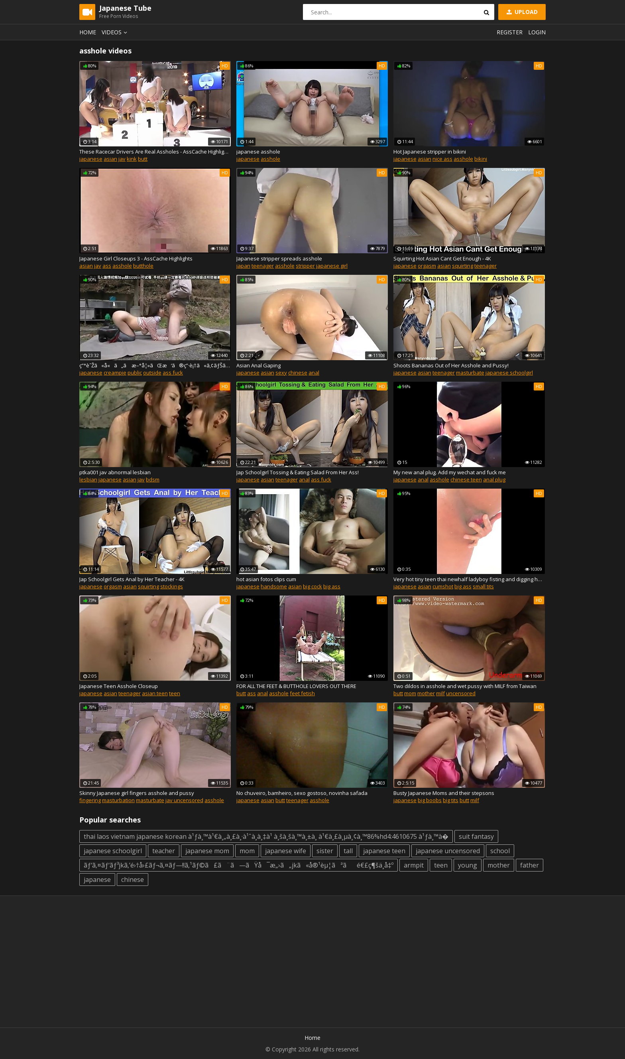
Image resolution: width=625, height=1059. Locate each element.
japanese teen (384, 850)
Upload (521, 12)
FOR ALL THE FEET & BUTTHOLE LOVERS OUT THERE (296, 686)
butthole (143, 265)
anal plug (494, 479)
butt (142, 158)
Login (537, 32)
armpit (414, 865)
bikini (480, 158)
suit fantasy (476, 836)
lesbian (88, 479)
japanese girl (332, 265)
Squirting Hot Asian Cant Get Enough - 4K (442, 258)
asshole (270, 158)
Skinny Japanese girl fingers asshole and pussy (136, 793)
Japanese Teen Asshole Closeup (118, 686)
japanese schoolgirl (509, 372)
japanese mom (207, 850)
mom (410, 693)
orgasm (427, 265)
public (135, 372)
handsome (274, 586)
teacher (163, 850)
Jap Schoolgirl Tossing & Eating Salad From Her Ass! (297, 472)
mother (426, 693)
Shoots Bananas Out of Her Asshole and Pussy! (451, 365)
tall (348, 850)
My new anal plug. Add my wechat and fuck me (449, 472)
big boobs (430, 800)
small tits (483, 586)
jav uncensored (184, 800)
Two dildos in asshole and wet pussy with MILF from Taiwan (465, 686)
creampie (115, 372)
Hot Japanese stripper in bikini (429, 151)
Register (510, 32)
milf (440, 693)
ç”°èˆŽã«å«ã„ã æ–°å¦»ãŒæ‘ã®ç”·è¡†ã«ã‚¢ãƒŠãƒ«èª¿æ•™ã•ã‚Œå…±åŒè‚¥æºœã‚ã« (155, 365)
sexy (281, 372)
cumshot (442, 586)
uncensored (461, 693)
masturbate (470, 372)
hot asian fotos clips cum (266, 579)
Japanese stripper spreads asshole (279, 258)
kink (132, 158)
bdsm (152, 479)
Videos (116, 32)
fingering (90, 800)
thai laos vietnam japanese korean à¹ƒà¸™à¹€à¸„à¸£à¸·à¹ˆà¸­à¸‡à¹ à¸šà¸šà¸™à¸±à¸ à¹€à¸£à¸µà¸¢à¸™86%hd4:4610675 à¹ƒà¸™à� (266, 836)
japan (243, 265)
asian (110, 158)
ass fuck (173, 372)
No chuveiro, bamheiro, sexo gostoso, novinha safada (302, 793)
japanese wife (285, 850)
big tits (450, 800)
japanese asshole (258, 151)
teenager (263, 265)
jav (122, 158)
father (529, 865)
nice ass (442, 158)
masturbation (118, 800)
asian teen (155, 693)
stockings (171, 586)
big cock (312, 586)
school (500, 850)
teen (174, 693)
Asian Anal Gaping (258, 365)
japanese (90, 158)
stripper (305, 265)
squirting (462, 265)
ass (106, 265)
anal (314, 372)
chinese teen (466, 479)
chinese (297, 372)
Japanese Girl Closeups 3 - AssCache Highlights (136, 258)
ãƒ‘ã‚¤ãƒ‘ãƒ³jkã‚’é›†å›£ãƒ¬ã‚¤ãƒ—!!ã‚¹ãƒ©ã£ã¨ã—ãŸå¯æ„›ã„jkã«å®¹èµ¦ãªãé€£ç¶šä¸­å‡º (238, 865)
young (467, 865)
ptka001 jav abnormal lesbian (115, 472)
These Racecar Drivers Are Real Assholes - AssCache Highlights (155, 151)
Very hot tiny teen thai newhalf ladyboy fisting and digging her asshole (469, 579)
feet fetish (302, 693)
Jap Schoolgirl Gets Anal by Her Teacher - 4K (132, 579)
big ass (331, 586)
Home (87, 32)
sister (324, 850)
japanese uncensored (448, 850)
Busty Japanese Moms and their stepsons (443, 793)
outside (152, 372)
